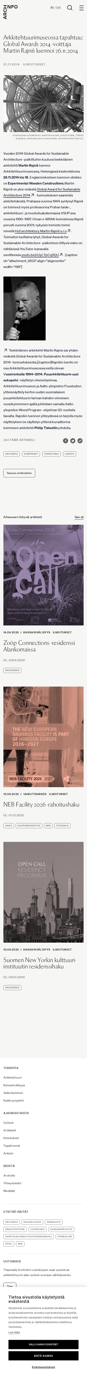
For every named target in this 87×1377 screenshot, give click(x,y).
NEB (48, 825)
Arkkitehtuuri (12, 1077)
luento (69, 453)
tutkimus (62, 825)
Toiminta (11, 1068)
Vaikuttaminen (35, 794)
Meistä (9, 1166)
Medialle (9, 1191)
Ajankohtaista (16, 1113)
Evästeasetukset (43, 1367)
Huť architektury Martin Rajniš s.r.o (41, 231)
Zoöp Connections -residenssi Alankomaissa (39, 646)
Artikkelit (9, 1130)
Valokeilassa (32, 1222)
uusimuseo (38, 1229)
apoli (8, 1243)
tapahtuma (51, 453)
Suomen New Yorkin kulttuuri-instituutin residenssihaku (39, 963)
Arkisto (8, 1153)
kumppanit (31, 453)
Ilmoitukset (34, 64)
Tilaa (10, 1286)
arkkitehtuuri (15, 1229)
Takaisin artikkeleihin (19, 473)
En (58, 8)
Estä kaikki (43, 1355)
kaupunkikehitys (29, 825)
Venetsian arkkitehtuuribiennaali (28, 1236)
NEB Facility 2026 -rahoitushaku (41, 804)
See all (79, 517)
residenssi (12, 670)
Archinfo (11, 453)
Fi (52, 8)
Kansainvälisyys (37, 632)
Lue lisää (14, 1332)
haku (8, 825)
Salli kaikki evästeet (43, 1344)
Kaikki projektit (13, 1100)
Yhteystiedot (12, 1183)
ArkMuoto (53, 1222)
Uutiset (8, 1123)
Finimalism (65, 1236)
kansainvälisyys (61, 1229)
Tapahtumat (11, 1146)
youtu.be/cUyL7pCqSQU (40, 255)
